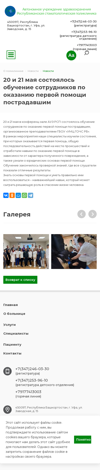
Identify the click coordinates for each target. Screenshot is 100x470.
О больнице (14, 313)
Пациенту (12, 344)
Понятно (83, 440)
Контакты (12, 353)
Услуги (9, 325)
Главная (10, 305)
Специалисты (16, 333)
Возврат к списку (20, 280)
